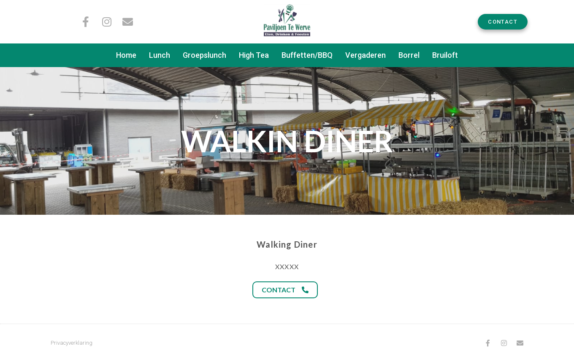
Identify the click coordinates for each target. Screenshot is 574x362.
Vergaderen (365, 55)
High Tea (254, 55)
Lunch (159, 55)
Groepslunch (204, 55)
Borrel (409, 55)
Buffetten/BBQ (307, 55)
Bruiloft (445, 55)
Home (126, 55)
